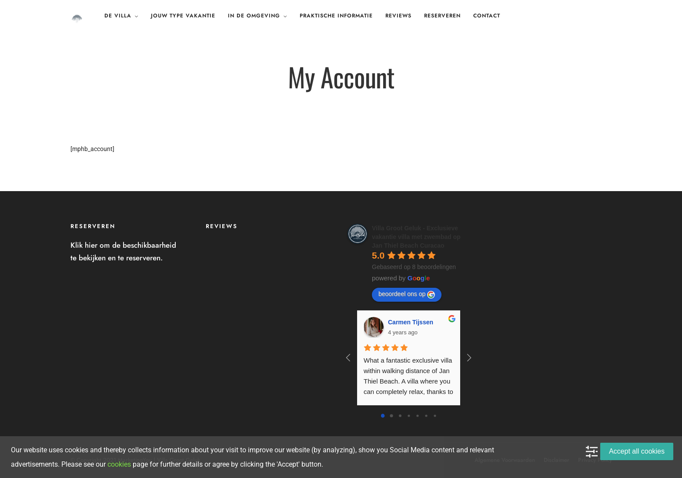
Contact (486, 16)
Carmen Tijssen (410, 322)
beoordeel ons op (406, 294)
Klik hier (83, 245)
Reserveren (442, 16)
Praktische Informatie (336, 16)
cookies (119, 464)
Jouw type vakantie (183, 16)
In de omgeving (254, 16)
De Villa (117, 16)
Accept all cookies (637, 451)
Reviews (398, 16)
